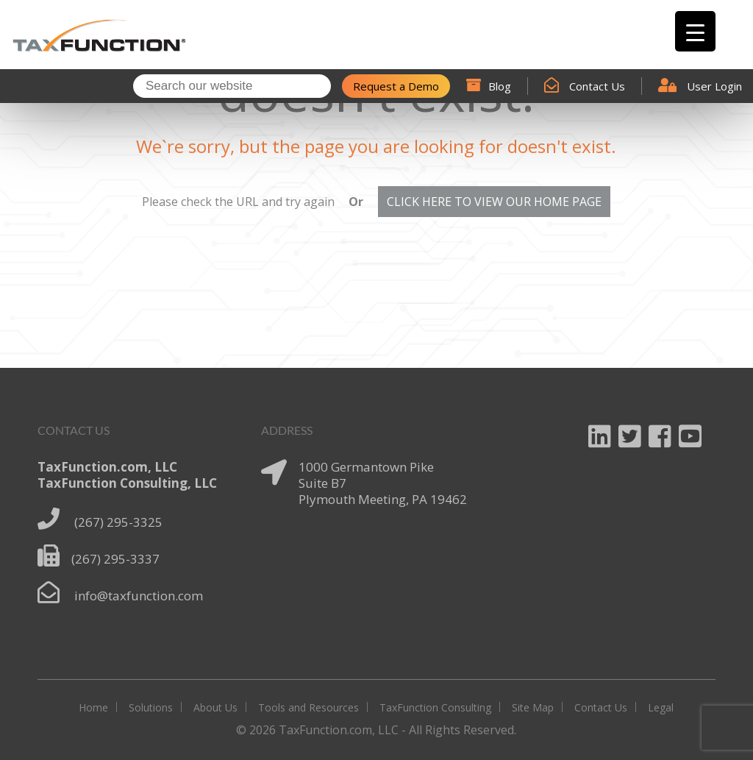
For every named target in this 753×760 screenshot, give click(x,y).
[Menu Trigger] (695, 31)
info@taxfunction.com (138, 595)
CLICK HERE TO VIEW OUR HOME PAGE (494, 201)
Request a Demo (396, 86)
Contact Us (584, 86)
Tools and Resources (308, 707)
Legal (661, 707)
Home (93, 707)
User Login (700, 86)
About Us (215, 707)
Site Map (533, 707)
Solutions (151, 707)
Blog (488, 86)
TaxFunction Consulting (435, 707)
